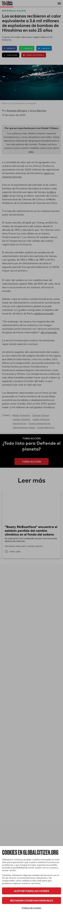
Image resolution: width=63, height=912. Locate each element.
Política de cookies (31, 908)
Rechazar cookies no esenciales (31, 900)
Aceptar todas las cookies (31, 891)
